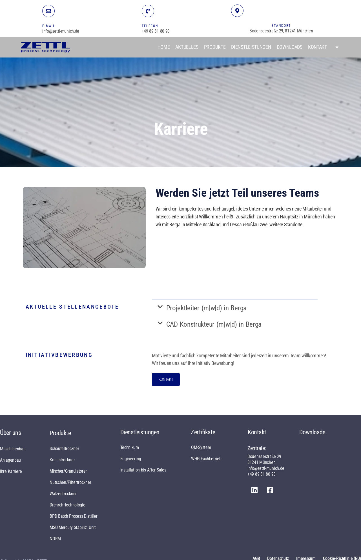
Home (164, 47)
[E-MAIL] (48, 11)
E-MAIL (48, 26)
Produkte (215, 47)
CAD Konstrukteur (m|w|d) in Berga (214, 324)
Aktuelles (186, 47)
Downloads (289, 47)
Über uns (10, 432)
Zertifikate (203, 432)
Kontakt (317, 47)
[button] (235, 308)
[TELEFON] (148, 11)
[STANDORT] (237, 11)
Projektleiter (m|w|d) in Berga (206, 308)
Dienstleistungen (251, 47)
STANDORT (281, 26)
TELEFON (150, 26)
